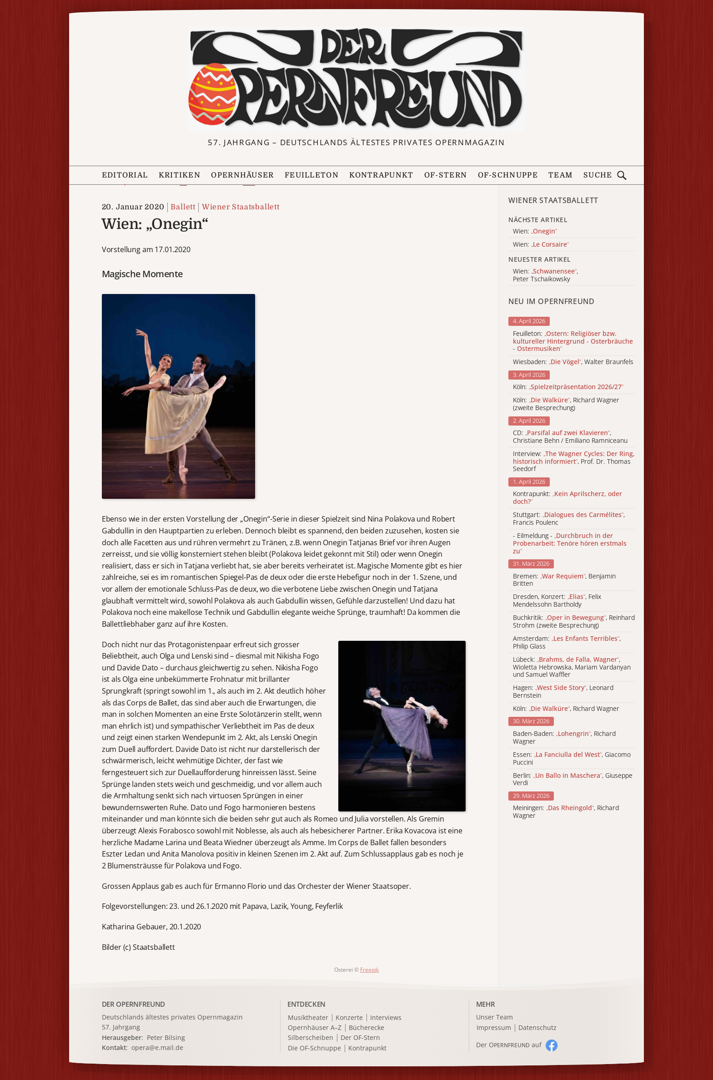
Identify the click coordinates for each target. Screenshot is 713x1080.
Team (560, 175)
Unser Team (494, 1017)
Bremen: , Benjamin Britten (564, 580)
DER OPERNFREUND (134, 1004)
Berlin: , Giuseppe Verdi (573, 779)
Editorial (125, 175)
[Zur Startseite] (356, 78)
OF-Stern (445, 175)
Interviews (386, 1018)
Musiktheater (308, 1018)
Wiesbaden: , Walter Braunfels (573, 362)
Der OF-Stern (360, 1038)
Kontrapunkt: (567, 498)
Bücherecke (366, 1028)
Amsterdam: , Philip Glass (567, 642)
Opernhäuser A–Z (314, 1028)
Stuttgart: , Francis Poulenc (569, 519)
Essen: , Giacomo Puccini (572, 758)
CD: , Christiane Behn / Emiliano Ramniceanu (570, 437)
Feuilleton (312, 175)
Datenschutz (537, 1028)
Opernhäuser (242, 175)
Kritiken (180, 175)
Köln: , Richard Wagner (566, 709)
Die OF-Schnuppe (314, 1048)
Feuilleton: (573, 341)
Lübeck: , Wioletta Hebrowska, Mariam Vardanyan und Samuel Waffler (572, 667)
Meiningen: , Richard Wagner (566, 812)
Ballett (183, 207)
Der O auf (509, 1044)
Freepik (369, 970)
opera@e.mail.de (157, 1047)
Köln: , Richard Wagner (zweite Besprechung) (566, 404)
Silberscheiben (310, 1038)
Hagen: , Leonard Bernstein (563, 692)
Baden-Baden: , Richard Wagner (564, 737)
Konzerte (349, 1018)
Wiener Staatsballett (241, 207)
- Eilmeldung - (570, 543)
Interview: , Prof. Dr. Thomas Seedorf (574, 461)
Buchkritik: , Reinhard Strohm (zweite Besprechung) (574, 621)
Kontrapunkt (381, 175)
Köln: (568, 387)
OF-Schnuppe (508, 175)
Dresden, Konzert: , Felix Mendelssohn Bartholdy (557, 600)
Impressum (494, 1028)
